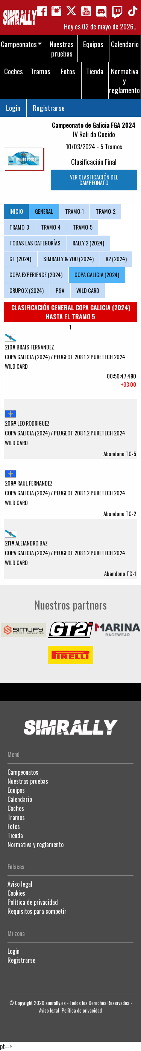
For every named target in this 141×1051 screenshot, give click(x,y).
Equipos (16, 790)
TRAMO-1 (74, 211)
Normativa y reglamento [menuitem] (124, 80)
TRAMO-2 (105, 211)
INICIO (16, 211)
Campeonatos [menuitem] (19, 43)
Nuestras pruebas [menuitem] (62, 48)
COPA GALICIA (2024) (96, 275)
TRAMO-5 (82, 227)
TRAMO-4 (51, 227)
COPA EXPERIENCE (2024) (35, 275)
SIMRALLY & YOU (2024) (68, 259)
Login (13, 107)
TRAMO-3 (19, 227)
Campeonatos (23, 772)
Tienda (15, 835)
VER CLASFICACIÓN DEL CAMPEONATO (94, 179)
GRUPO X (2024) (26, 290)
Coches (16, 808)
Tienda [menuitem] (94, 71)
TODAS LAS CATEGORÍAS (35, 243)
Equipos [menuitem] (93, 43)
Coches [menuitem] (13, 71)
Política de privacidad (33, 902)
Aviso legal (20, 884)
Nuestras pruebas (28, 781)
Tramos (16, 817)
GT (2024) (20, 259)
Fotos (14, 826)
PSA (60, 290)
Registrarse (49, 107)
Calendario (20, 799)
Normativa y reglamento (36, 844)
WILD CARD (87, 290)
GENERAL (44, 211)
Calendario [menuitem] (125, 43)
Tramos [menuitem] (40, 71)
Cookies (16, 893)
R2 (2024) (116, 259)
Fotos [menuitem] (68, 71)
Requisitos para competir (37, 911)
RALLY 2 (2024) (88, 243)
